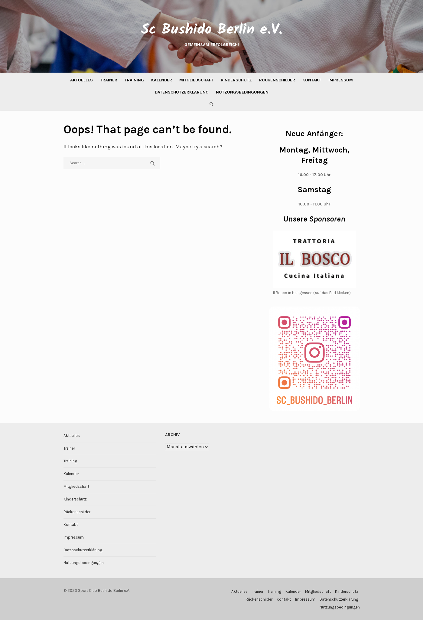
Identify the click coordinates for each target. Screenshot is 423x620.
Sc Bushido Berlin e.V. (211, 29)
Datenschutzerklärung (182, 92)
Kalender (161, 80)
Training (134, 80)
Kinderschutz (236, 80)
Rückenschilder (277, 80)
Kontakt (311, 80)
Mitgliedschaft (196, 80)
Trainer (108, 80)
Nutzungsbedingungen (242, 92)
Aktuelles (81, 80)
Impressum (340, 80)
